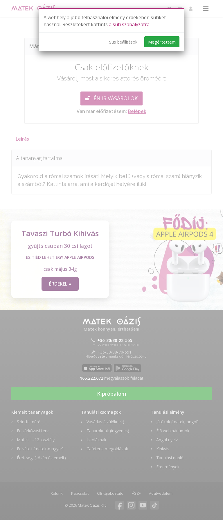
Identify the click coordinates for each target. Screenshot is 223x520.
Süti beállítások (123, 42)
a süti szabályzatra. (129, 24)
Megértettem (162, 42)
